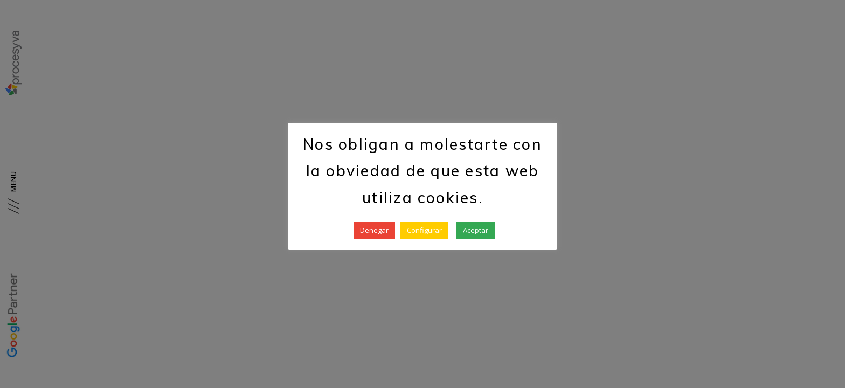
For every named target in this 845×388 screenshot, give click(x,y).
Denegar (374, 230)
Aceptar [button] (475, 230)
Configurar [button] (424, 230)
